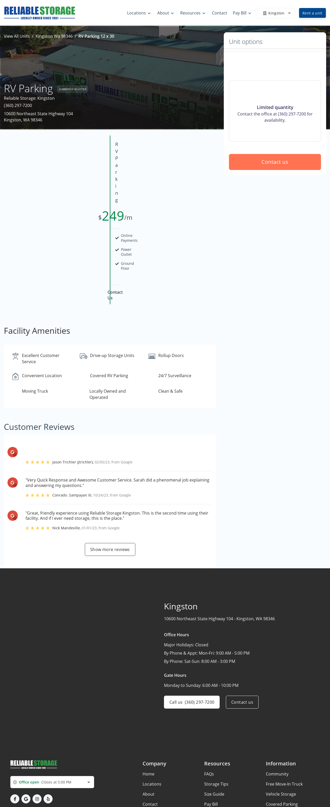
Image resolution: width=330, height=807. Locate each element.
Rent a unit (312, 13)
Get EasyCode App (283, 758)
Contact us (275, 199)
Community (277, 718)
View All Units (17, 36)
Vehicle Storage (281, 738)
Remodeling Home (284, 768)
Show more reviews (110, 493)
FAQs (209, 718)
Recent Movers (280, 789)
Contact (150, 748)
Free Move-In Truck (284, 728)
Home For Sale (280, 778)
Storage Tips (216, 728)
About (148, 738)
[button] (14, 743)
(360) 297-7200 (18, 105)
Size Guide (214, 738)
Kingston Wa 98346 (54, 36)
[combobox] (52, 726)
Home (148, 718)
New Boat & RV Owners (288, 799)
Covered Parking (282, 748)
